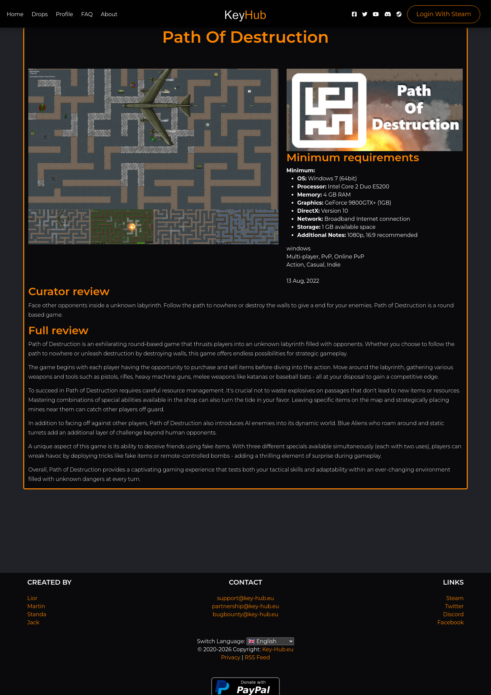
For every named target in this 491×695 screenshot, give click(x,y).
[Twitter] (364, 16)
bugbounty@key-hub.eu (245, 614)
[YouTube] (376, 16)
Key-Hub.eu (277, 649)
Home (15, 14)
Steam (455, 598)
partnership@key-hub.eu (245, 606)
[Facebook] (354, 16)
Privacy (230, 657)
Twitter (454, 606)
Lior (32, 598)
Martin (36, 606)
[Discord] (387, 16)
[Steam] (399, 16)
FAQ (87, 14)
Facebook (450, 622)
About (109, 14)
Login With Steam (443, 14)
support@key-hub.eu (245, 598)
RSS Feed (257, 657)
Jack (33, 622)
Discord (453, 614)
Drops (40, 14)
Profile (64, 14)
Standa (36, 614)
